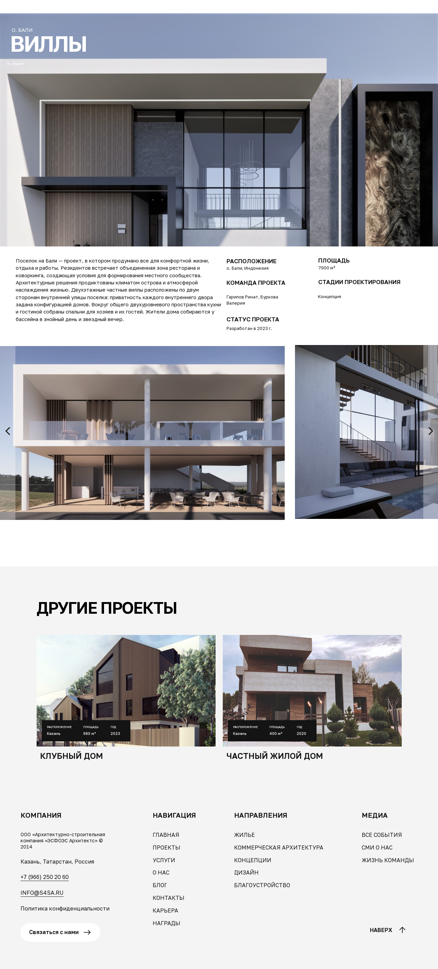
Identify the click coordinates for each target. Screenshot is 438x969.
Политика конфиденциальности (65, 908)
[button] (28, 10)
